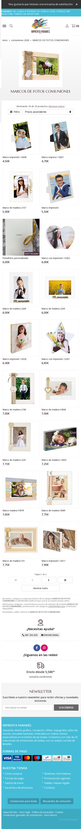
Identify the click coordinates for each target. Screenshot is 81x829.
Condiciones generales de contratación (22, 815)
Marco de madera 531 (13, 560)
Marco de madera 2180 (14, 409)
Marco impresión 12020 (14, 359)
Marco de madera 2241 (14, 459)
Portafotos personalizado (15, 258)
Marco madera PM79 (13, 510)
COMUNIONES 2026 (56, 606)
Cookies (59, 812)
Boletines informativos (57, 773)
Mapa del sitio (10, 812)
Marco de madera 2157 (14, 207)
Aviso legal (24, 812)
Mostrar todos (56, 106)
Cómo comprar (13, 773)
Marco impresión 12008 (14, 157)
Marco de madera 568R (53, 510)
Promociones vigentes (57, 778)
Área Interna (50, 815)
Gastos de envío (14, 783)
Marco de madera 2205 (53, 308)
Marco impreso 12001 (53, 157)
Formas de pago (14, 778)
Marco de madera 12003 (54, 459)
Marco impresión (50, 207)
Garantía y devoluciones (19, 787)
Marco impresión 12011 (53, 560)
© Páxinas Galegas (68, 820)
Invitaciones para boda (23, 801)
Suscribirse (66, 707)
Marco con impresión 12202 (56, 258)
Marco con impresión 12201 (56, 359)
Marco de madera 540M (54, 409)
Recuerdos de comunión (57, 801)
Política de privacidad (42, 812)
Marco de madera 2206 (14, 308)
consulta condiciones (40, 676)
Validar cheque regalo (57, 783)
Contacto (49, 787)
